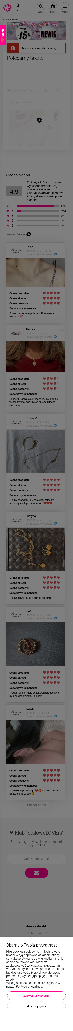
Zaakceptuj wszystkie (36, 995)
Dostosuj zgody (36, 1006)
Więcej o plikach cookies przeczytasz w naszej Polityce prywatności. (33, 984)
